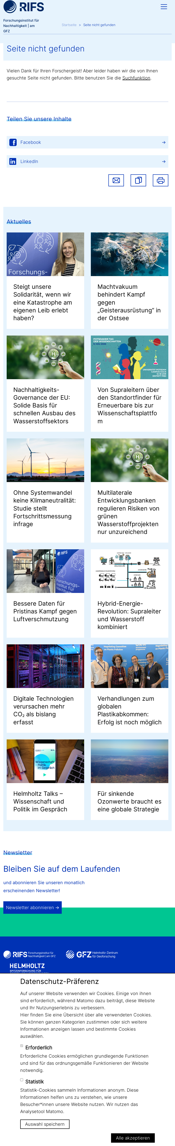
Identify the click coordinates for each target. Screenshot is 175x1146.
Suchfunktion (136, 78)
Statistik (34, 1081)
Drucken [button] (160, 180)
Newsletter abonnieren (30, 907)
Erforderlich (38, 1047)
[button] (138, 180)
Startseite (69, 25)
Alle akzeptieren (133, 1138)
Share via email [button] (116, 180)
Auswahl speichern (45, 1124)
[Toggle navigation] (164, 6)
